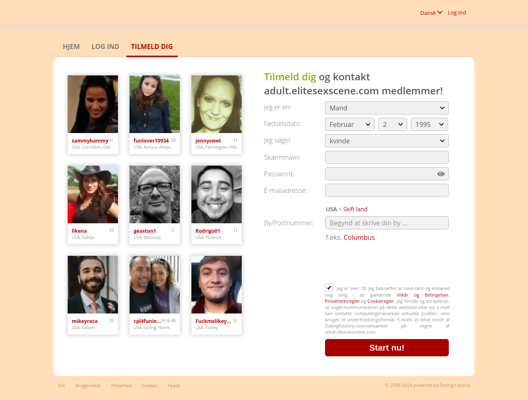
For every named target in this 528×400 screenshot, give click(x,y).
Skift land (355, 209)
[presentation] (387, 263)
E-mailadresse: (285, 190)
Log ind (457, 12)
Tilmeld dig (152, 46)
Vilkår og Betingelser (422, 295)
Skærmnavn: (282, 157)
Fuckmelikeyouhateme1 (214, 321)
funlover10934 (151, 140)
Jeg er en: (277, 107)
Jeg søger (277, 140)
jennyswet (208, 140)
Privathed (121, 385)
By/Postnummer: (289, 222)
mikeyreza (84, 321)
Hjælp (174, 385)
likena (79, 230)
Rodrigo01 (208, 230)
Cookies (149, 385)
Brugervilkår (88, 385)
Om (62, 385)
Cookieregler (381, 301)
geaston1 (145, 230)
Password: (279, 173)
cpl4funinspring (147, 321)
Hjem (71, 46)
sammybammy (90, 140)
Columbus (359, 237)
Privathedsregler (342, 301)
